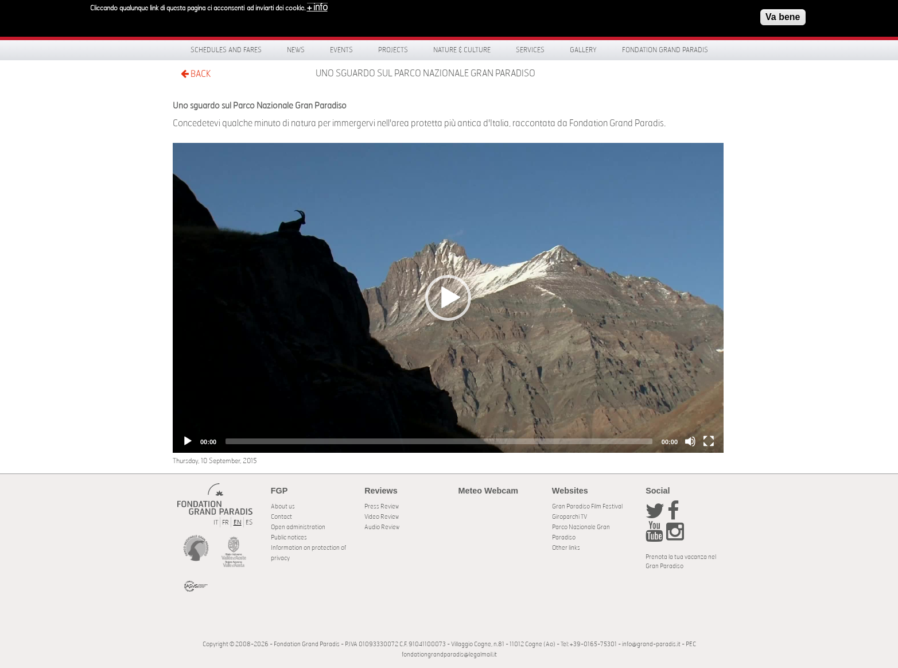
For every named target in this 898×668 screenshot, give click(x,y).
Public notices (289, 537)
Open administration (298, 527)
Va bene (782, 16)
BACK (196, 74)
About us (283, 506)
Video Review (381, 517)
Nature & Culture (462, 49)
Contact (281, 517)
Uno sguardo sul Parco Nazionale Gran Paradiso (425, 73)
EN (238, 522)
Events (341, 49)
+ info (317, 6)
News (296, 49)
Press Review (381, 506)
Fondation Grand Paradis (665, 49)
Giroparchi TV (569, 517)
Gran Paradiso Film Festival (587, 506)
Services (530, 49)
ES (249, 522)
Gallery (583, 49)
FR (225, 522)
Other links (566, 548)
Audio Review (381, 527)
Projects (393, 49)
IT (215, 522)
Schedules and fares (226, 49)
